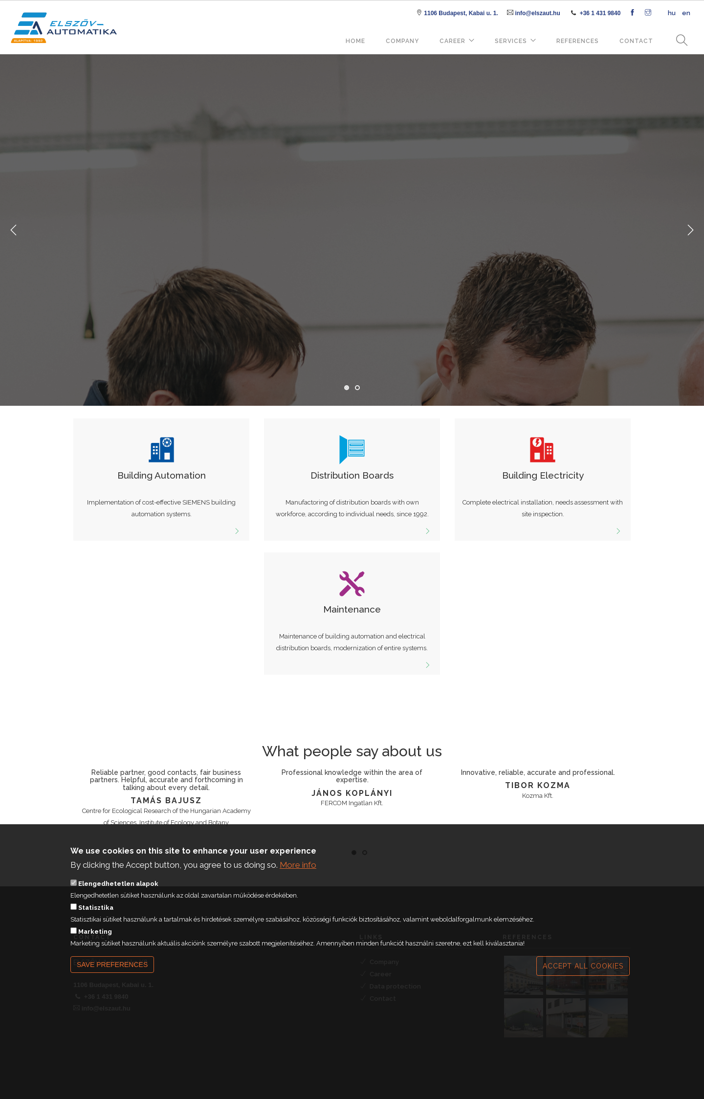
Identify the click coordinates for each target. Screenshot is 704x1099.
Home (355, 41)
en (686, 13)
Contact (636, 41)
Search (678, 40)
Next (690, 230)
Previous (14, 230)
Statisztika (95, 913)
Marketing (95, 937)
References (577, 41)
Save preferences (112, 970)
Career (452, 41)
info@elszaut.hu (537, 13)
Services (511, 41)
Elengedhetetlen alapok (118, 889)
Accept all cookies (583, 971)
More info (298, 871)
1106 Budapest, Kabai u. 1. (461, 13)
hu (672, 13)
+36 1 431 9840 (600, 13)
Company (402, 41)
